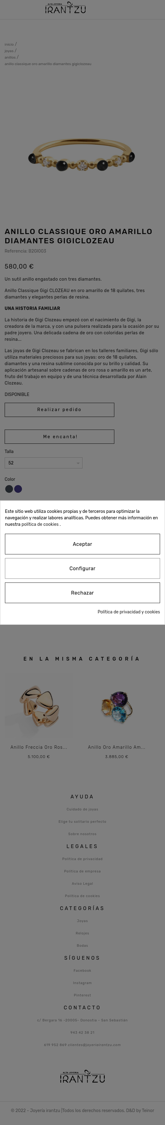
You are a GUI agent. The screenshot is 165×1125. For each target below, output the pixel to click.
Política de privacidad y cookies (129, 611)
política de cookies (40, 524)
